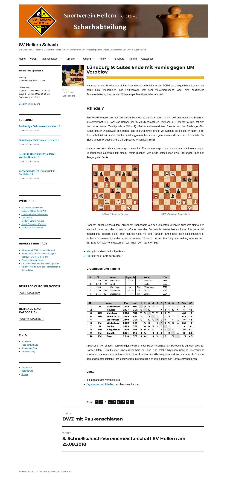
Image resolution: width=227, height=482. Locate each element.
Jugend (87, 58)
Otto (64, 89)
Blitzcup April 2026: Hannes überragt (38, 250)
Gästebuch (147, 58)
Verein (33, 58)
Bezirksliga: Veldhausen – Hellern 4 (39, 126)
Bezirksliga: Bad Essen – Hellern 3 (39, 140)
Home (22, 58)
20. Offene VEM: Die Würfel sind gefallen (40, 263)
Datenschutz (27, 371)
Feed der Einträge (29, 345)
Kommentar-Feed (29, 348)
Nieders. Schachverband (32, 221)
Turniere (70, 58)
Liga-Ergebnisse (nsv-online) (34, 214)
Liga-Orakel (26, 217)
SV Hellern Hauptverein (32, 207)
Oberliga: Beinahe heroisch (33, 260)
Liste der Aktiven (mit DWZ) (33, 211)
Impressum (26, 367)
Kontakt (24, 374)
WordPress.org (28, 351)
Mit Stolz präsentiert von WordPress (55, 471)
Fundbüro (119, 58)
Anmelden (26, 341)
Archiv (102, 58)
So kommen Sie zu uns (29, 104)
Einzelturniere (68, 96)
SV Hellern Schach (38, 44)
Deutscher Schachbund (32, 227)
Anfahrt (133, 58)
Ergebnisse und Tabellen (100, 384)
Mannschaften (50, 58)
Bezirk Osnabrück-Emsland (33, 224)
